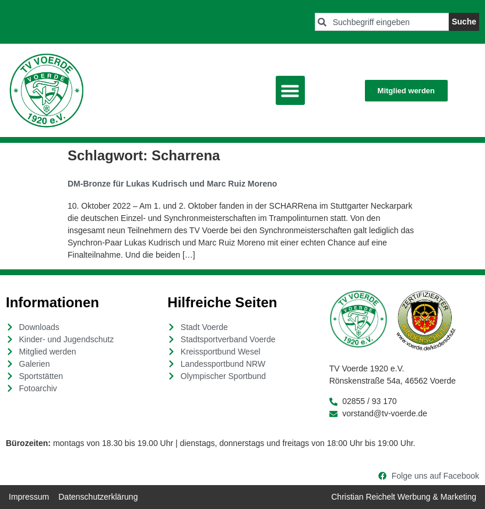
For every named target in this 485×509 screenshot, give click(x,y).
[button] (290, 90)
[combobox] (382, 22)
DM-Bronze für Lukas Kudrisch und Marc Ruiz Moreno (172, 183)
